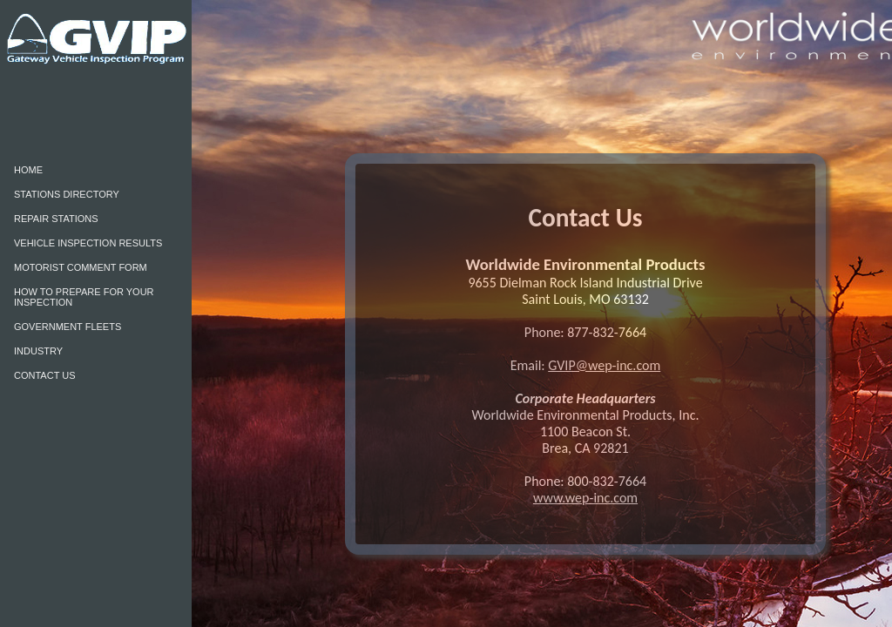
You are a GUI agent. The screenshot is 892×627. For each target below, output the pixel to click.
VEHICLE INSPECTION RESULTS (88, 243)
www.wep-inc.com (585, 497)
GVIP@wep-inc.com (604, 365)
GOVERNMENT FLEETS (67, 326)
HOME (28, 170)
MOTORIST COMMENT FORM (80, 267)
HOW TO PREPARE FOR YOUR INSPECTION (84, 297)
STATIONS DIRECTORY (66, 194)
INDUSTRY (38, 351)
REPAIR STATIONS (56, 218)
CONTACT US (45, 375)
